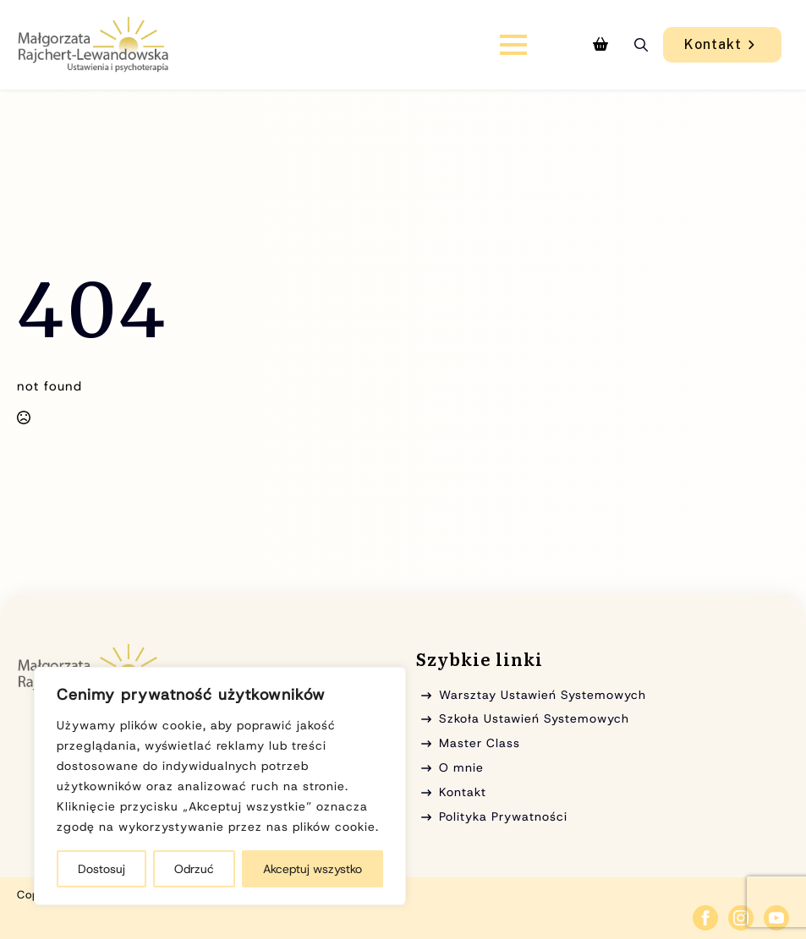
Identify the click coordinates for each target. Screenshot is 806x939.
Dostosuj (101, 868)
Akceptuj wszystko (312, 868)
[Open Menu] (513, 44)
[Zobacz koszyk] (600, 44)
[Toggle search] (641, 45)
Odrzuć (194, 868)
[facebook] (705, 918)
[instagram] (741, 918)
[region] (220, 786)
